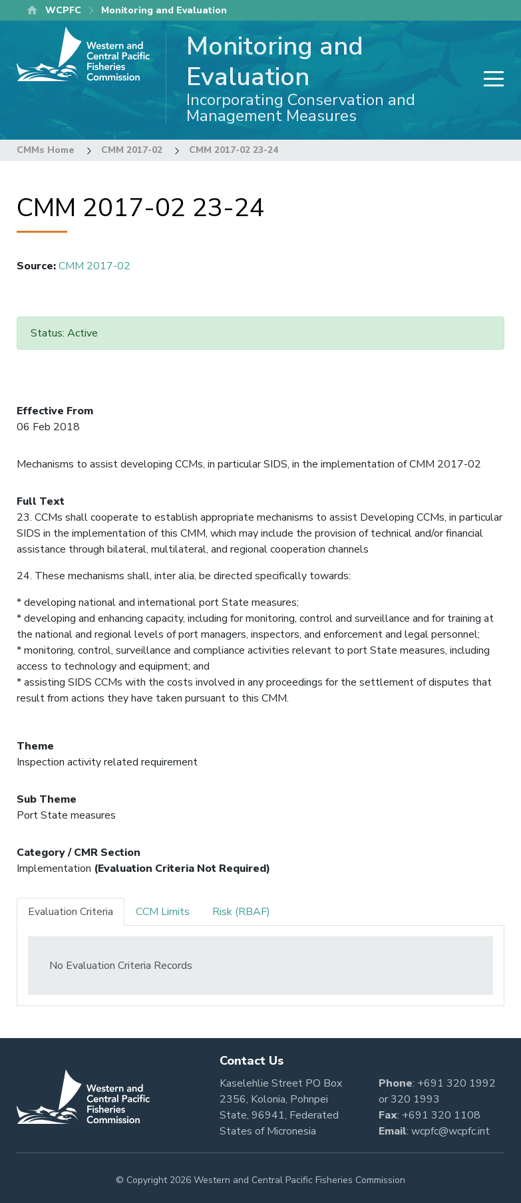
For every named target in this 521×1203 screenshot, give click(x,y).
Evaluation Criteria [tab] (70, 911)
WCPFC (63, 10)
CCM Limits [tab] (163, 911)
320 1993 (415, 1099)
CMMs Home (46, 150)
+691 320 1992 (456, 1083)
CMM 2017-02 (131, 150)
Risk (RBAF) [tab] (241, 911)
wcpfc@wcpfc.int (450, 1131)
